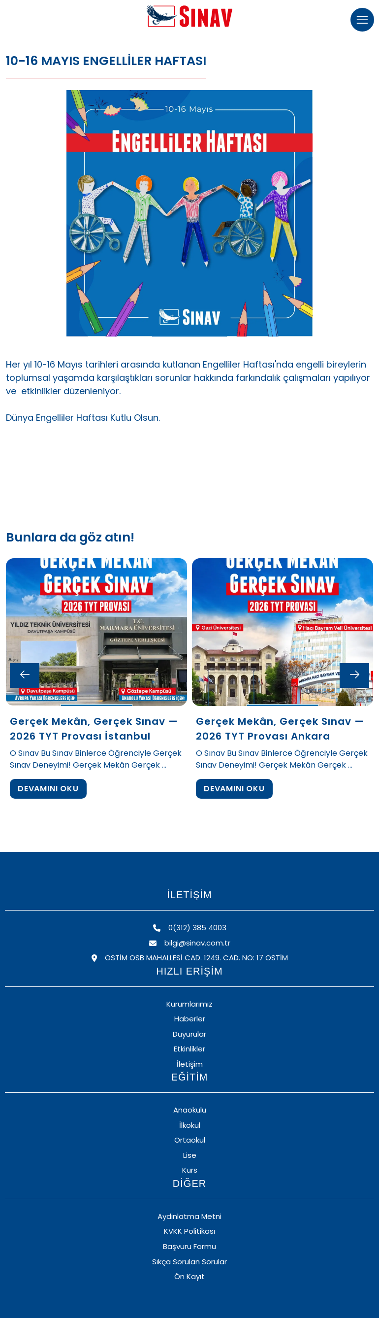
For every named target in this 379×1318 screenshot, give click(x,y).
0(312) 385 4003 (189, 927)
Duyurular (189, 1034)
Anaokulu (189, 1110)
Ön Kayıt (189, 1276)
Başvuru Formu (189, 1246)
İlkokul (189, 1125)
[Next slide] (354, 675)
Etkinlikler (189, 1049)
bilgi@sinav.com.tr (189, 943)
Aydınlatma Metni (189, 1216)
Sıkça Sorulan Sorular (189, 1261)
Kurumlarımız (189, 1004)
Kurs (189, 1170)
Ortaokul (189, 1140)
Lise (189, 1155)
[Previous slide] (24, 675)
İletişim (190, 1064)
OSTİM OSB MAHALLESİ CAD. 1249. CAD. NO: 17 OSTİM (190, 957)
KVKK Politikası (189, 1231)
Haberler (189, 1019)
